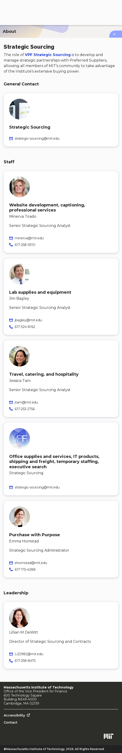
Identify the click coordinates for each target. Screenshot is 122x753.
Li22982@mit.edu (29, 654)
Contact (10, 722)
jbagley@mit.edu (28, 320)
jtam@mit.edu (26, 402)
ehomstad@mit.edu (31, 563)
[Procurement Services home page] (30, 13)
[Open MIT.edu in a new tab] (109, 737)
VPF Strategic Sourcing (48, 55)
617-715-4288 (25, 569)
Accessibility (14, 715)
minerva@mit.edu (29, 238)
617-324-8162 (25, 327)
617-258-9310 (25, 245)
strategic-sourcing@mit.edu (37, 138)
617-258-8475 (25, 661)
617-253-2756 (25, 409)
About (9, 31)
